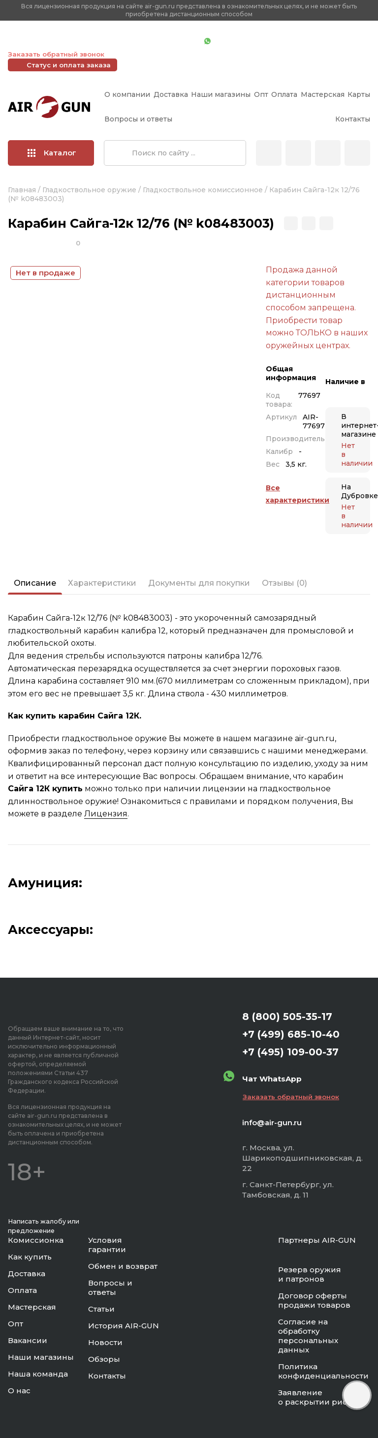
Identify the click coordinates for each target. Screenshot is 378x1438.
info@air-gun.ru (272, 1122)
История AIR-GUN (123, 1325)
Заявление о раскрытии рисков (319, 1397)
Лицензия (105, 813)
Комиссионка (35, 1240)
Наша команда (38, 1373)
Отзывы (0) (284, 583)
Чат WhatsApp (235, 42)
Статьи (101, 1309)
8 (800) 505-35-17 (287, 1016)
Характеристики (102, 583)
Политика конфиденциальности (323, 1371)
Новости (105, 1342)
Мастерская (323, 94)
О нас (19, 1390)
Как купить (30, 1256)
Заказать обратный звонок (56, 54)
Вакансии (27, 1340)
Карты (358, 94)
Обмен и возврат (123, 1266)
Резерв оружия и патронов (309, 1274)
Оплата (284, 94)
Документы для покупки (199, 583)
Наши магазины (221, 94)
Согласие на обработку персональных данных (308, 1335)
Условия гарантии (107, 1244)
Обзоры (104, 1359)
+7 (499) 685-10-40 (55, 42)
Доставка (171, 94)
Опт (261, 94)
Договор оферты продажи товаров (314, 1300)
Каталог (52, 152)
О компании (127, 94)
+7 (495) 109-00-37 (153, 42)
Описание (35, 583)
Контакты (352, 119)
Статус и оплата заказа (69, 65)
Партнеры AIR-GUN (317, 1240)
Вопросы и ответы (138, 119)
